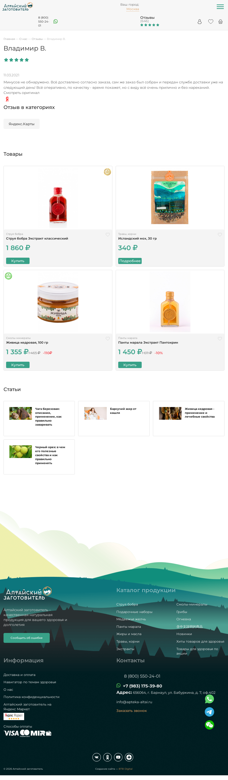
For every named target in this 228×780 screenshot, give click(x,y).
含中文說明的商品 (189, 627)
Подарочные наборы (134, 612)
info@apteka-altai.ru (134, 702)
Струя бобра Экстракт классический (37, 238)
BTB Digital (126, 768)
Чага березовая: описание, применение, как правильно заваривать (48, 419)
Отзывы (147, 17)
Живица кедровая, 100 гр (27, 342)
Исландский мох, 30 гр (137, 238)
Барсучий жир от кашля (123, 415)
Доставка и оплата (19, 675)
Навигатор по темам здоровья (30, 682)
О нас (8, 689)
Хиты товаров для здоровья (200, 641)
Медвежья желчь (131, 619)
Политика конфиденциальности (32, 697)
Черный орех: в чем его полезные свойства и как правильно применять (50, 459)
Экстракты (125, 649)
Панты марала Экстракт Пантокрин (148, 342)
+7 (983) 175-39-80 (142, 686)
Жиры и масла (128, 634)
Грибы (181, 612)
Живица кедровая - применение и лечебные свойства (200, 417)
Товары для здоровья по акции (197, 651)
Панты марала (128, 627)
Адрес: (124, 692)
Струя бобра (127, 604)
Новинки (184, 634)
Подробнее (130, 261)
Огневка (183, 619)
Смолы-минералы (191, 604)
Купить (17, 261)
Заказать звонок (131, 711)
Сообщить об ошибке (27, 638)
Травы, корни (128, 641)
